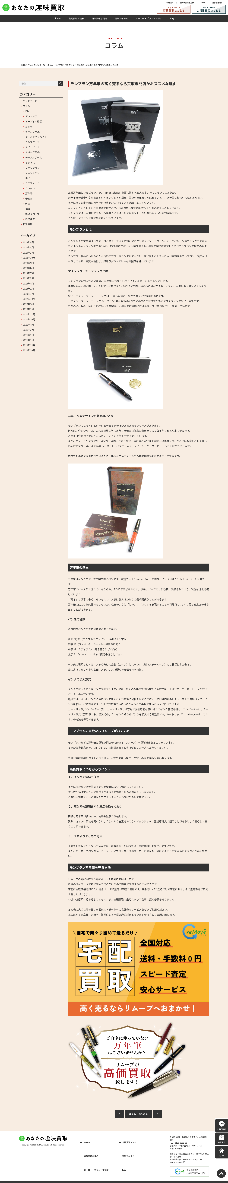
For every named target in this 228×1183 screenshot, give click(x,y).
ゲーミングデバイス (36, 137)
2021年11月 (29, 314)
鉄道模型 (30, 219)
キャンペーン (30, 100)
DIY (27, 111)
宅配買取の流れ (76, 18)
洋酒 (27, 209)
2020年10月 (29, 350)
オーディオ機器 (33, 121)
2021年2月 (28, 335)
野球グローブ (32, 214)
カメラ (28, 126)
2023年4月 (28, 283)
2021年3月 (28, 329)
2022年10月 (29, 298)
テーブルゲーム (33, 157)
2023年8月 (28, 268)
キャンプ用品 (32, 131)
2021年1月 (28, 340)
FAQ (172, 18)
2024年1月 (28, 252)
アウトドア (31, 116)
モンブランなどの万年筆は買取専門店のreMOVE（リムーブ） (103, 742)
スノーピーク (32, 147)
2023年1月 (28, 293)
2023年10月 (29, 257)
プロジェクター (33, 172)
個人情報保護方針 (187, 2)
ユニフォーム (32, 183)
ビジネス (30, 162)
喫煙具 (28, 198)
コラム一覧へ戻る (138, 1113)
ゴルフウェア (32, 142)
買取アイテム (121, 18)
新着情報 (27, 224)
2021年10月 (29, 319)
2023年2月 (28, 288)
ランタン (30, 188)
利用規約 (169, 2)
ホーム (57, 18)
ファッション (32, 167)
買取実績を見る (99, 18)
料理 (27, 203)
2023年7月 (28, 273)
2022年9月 (28, 304)
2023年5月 (28, 278)
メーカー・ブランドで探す (149, 18)
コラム (203, 2)
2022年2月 (28, 309)
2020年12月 (29, 345)
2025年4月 (28, 242)
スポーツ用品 (32, 152)
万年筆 (28, 193)
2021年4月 (28, 324)
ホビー (28, 178)
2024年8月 (28, 247)
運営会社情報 (217, 2)
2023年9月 (28, 263)
